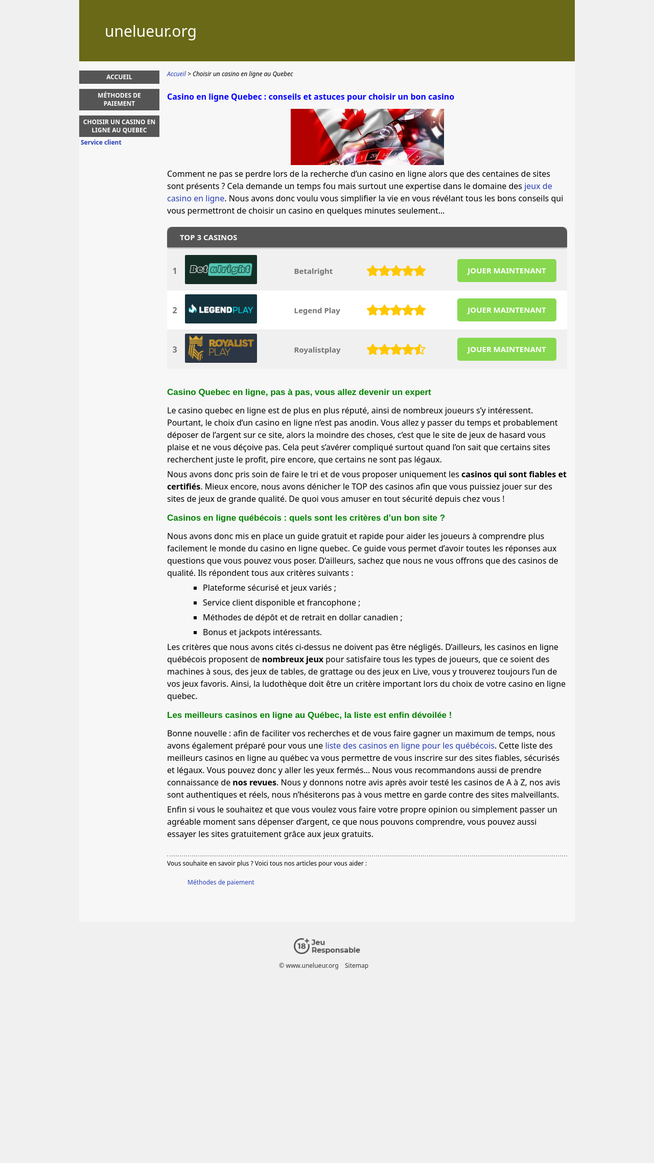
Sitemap (356, 965)
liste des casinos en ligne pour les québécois (410, 745)
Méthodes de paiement (221, 882)
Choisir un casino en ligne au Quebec (119, 126)
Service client (101, 142)
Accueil (119, 77)
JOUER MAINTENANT (507, 270)
